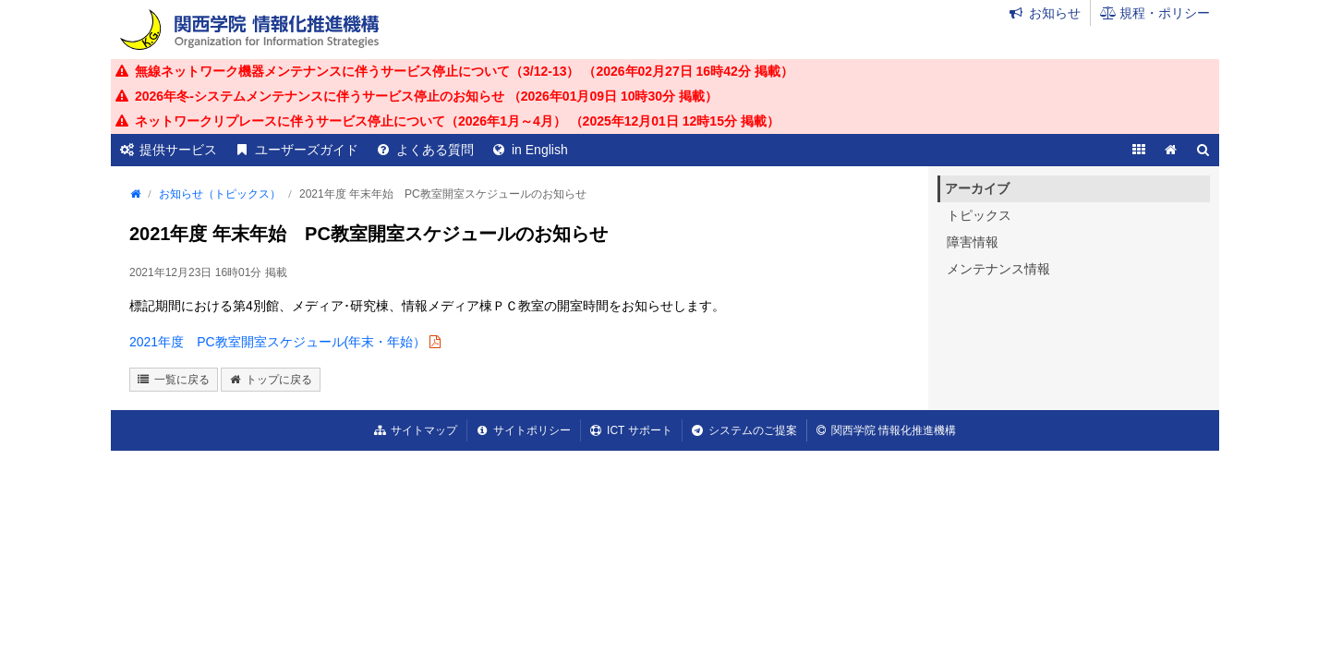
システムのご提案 (752, 430)
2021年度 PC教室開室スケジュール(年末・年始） (277, 341)
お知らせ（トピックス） (220, 193)
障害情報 (972, 242)
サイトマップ (424, 430)
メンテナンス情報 (998, 268)
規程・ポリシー (1164, 13)
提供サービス (178, 149)
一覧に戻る (182, 379)
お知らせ (1055, 13)
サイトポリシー (532, 430)
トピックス (979, 215)
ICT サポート (639, 430)
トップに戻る (279, 379)
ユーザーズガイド (306, 149)
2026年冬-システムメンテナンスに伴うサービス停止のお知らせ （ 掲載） (426, 96)
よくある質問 (435, 149)
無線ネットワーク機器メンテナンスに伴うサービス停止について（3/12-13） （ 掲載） (464, 71)
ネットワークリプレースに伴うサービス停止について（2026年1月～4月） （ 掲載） (457, 121)
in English (540, 149)
